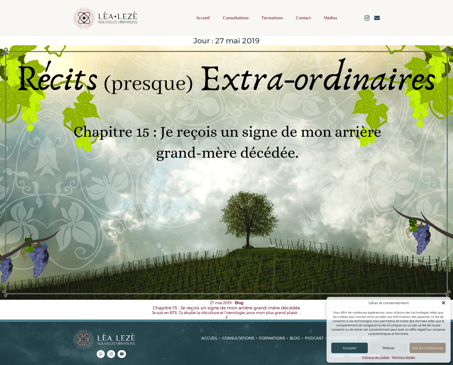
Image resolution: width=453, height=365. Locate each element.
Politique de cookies (376, 357)
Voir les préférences (427, 348)
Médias (330, 18)
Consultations (236, 18)
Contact (303, 18)
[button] (443, 302)
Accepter (350, 348)
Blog (295, 338)
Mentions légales (403, 357)
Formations (272, 18)
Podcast (314, 338)
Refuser (388, 348)
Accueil (203, 18)
